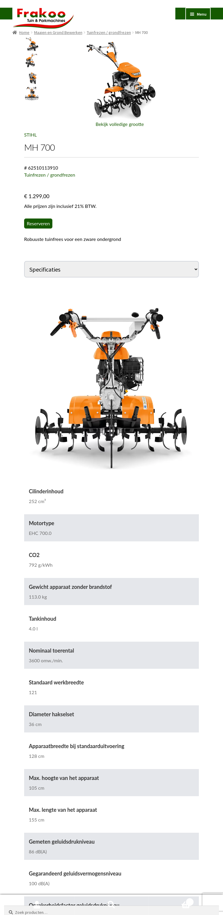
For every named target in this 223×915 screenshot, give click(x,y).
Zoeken (111, 905)
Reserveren (38, 223)
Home (24, 32)
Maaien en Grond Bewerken (58, 32)
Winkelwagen (171, 901)
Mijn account (37, 905)
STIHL (30, 134)
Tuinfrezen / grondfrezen (109, 32)
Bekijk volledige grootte (120, 124)
